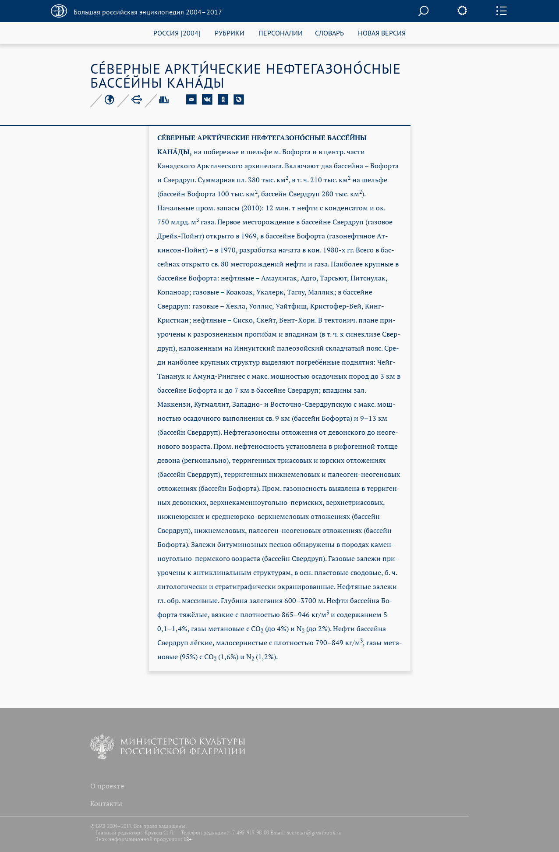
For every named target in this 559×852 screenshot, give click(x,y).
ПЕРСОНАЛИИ (280, 32)
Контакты (106, 803)
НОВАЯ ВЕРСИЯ (382, 32)
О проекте (107, 785)
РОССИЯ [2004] (177, 32)
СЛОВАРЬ (329, 32)
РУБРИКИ (229, 32)
